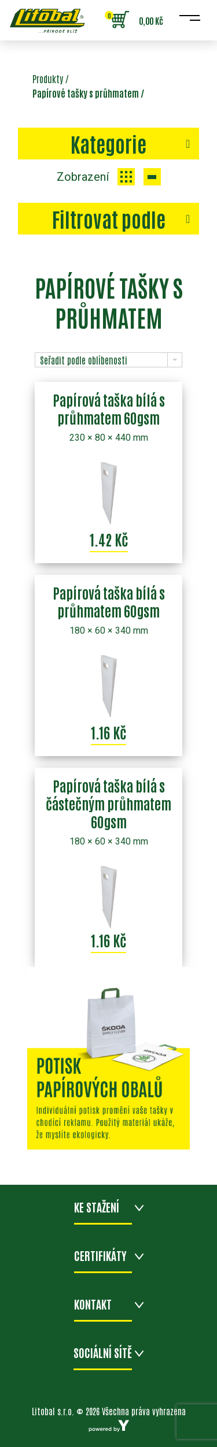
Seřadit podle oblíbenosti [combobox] (83, 360)
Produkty (47, 78)
